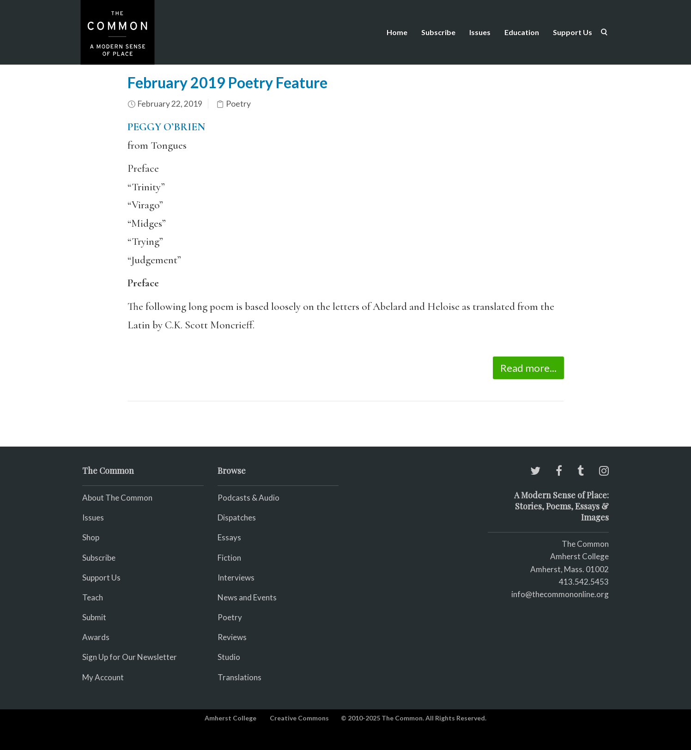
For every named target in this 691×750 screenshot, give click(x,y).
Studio (229, 657)
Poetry (238, 104)
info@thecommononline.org (560, 594)
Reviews (232, 637)
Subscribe (438, 32)
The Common (585, 544)
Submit (94, 617)
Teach (92, 597)
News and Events (247, 597)
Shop (90, 537)
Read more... (528, 368)
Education (521, 32)
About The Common (117, 497)
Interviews (236, 577)
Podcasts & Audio (248, 497)
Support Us (572, 32)
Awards (95, 637)
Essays (229, 537)
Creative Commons (299, 718)
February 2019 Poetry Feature (227, 82)
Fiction (229, 557)
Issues (480, 32)
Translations (239, 677)
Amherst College (230, 718)
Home (397, 32)
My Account (103, 677)
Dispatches (237, 517)
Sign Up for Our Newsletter (129, 657)
